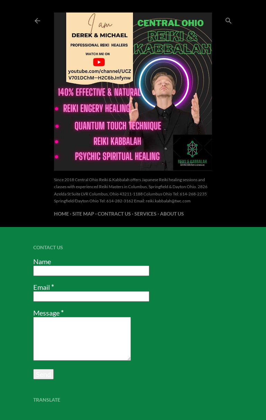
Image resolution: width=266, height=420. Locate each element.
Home (61, 214)
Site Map (83, 214)
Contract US (114, 214)
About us (172, 214)
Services (145, 214)
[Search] (228, 19)
